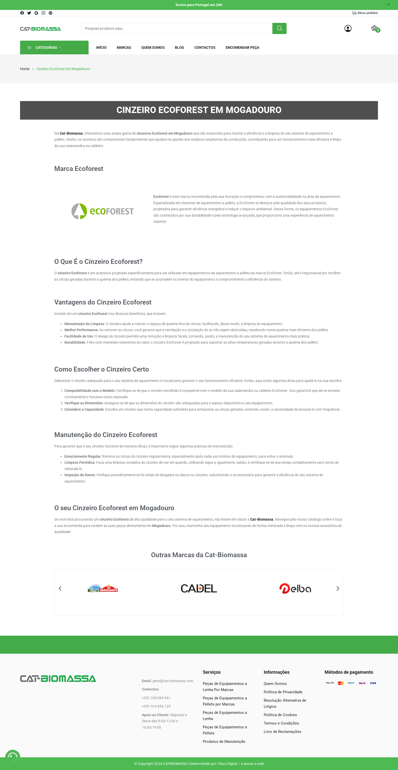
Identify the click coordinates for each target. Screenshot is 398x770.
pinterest (50, 12)
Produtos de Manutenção (224, 741)
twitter (29, 12)
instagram (43, 12)
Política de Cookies (280, 715)
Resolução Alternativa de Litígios (285, 703)
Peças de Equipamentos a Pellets (225, 730)
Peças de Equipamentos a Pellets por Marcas (225, 701)
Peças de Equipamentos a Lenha (225, 715)
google (36, 12)
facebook (22, 12)
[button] (60, 588)
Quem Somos (275, 683)
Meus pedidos (368, 13)
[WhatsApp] (12, 757)
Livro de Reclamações (282, 731)
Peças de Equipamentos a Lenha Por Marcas (225, 686)
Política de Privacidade (283, 692)
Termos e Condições (281, 723)
